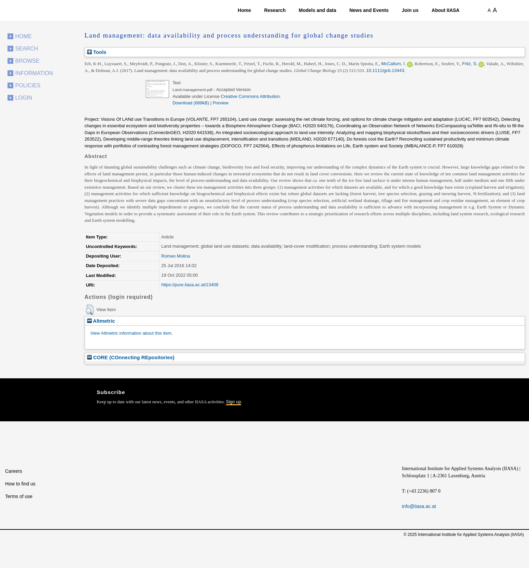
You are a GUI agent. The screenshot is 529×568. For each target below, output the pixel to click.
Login (23, 98)
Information (34, 73)
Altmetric (101, 321)
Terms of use (18, 496)
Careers (13, 471)
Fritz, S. (469, 63)
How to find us (20, 483)
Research (275, 10)
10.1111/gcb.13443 (385, 70)
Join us (410, 10)
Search (26, 49)
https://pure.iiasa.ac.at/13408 (189, 284)
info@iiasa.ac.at (419, 506)
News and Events (369, 10)
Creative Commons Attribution (250, 96)
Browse (27, 61)
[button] (90, 310)
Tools (97, 52)
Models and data (317, 10)
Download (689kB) (190, 102)
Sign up (233, 401)
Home (244, 10)
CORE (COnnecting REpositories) (131, 357)
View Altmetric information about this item (131, 333)
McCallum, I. (393, 63)
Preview (220, 102)
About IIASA (446, 10)
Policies (28, 85)
